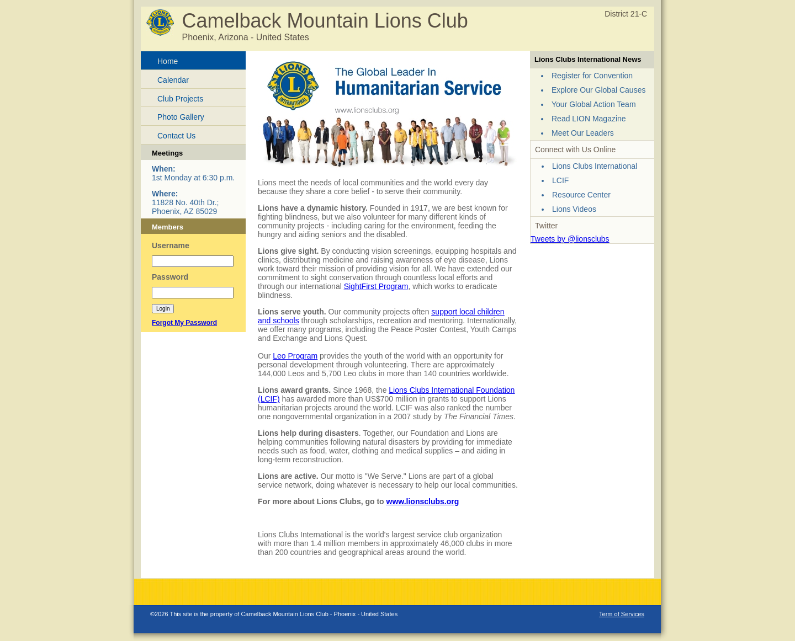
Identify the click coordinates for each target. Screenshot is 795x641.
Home (167, 61)
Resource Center (581, 194)
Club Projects (180, 98)
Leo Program (295, 355)
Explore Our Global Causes (598, 90)
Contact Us (176, 135)
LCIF (560, 180)
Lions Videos (574, 209)
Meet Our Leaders (583, 133)
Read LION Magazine (589, 118)
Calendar (173, 80)
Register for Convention (592, 75)
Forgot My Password (184, 323)
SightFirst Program (376, 286)
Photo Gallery (180, 117)
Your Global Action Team (594, 104)
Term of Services (621, 614)
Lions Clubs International (594, 166)
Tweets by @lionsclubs (570, 238)
